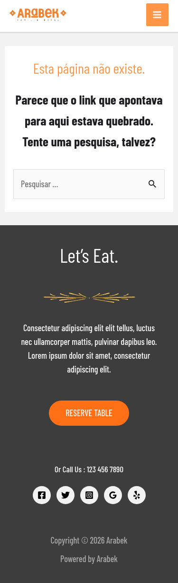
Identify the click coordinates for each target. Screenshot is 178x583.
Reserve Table (89, 413)
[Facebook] (42, 495)
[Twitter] (65, 495)
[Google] (113, 495)
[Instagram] (89, 495)
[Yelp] (137, 495)
